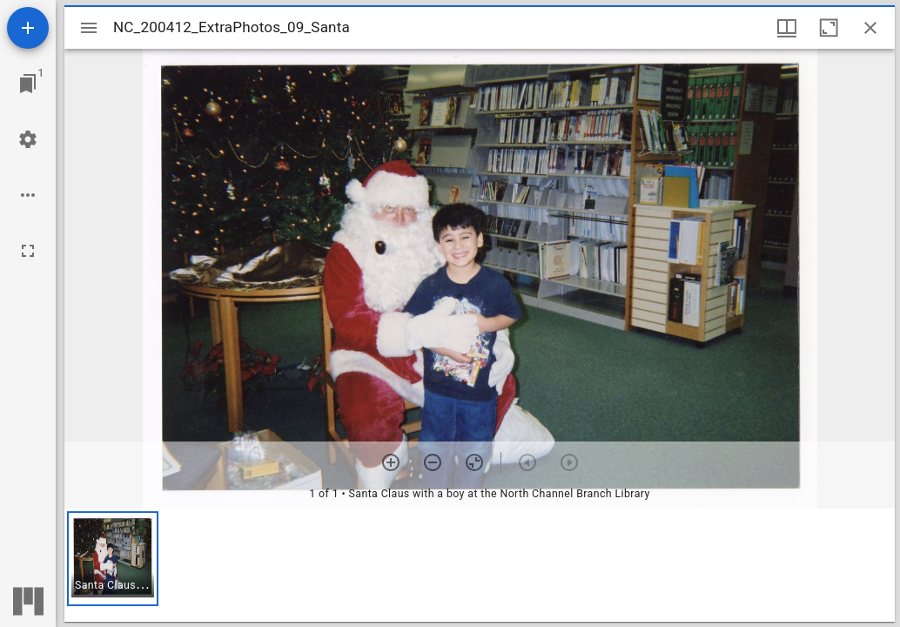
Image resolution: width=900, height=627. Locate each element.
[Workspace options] (28, 195)
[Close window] (870, 28)
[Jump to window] (28, 83)
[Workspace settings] (28, 139)
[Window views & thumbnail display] (787, 28)
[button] (112, 559)
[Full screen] (28, 251)
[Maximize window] (829, 28)
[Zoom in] (391, 462)
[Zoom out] (432, 462)
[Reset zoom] (474, 462)
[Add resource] (28, 28)
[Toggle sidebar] (89, 28)
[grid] (479, 565)
